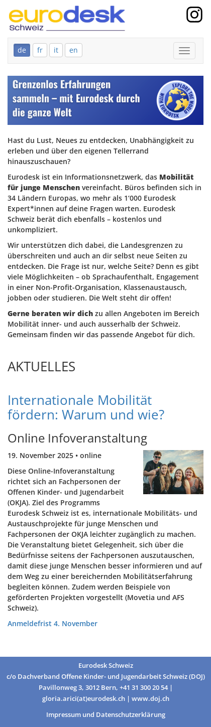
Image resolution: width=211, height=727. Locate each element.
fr (40, 50)
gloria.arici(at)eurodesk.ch (83, 698)
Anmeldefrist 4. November (52, 623)
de (22, 50)
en (73, 50)
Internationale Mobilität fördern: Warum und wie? (86, 407)
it (56, 50)
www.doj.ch (150, 698)
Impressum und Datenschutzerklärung (105, 714)
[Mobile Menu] (184, 50)
